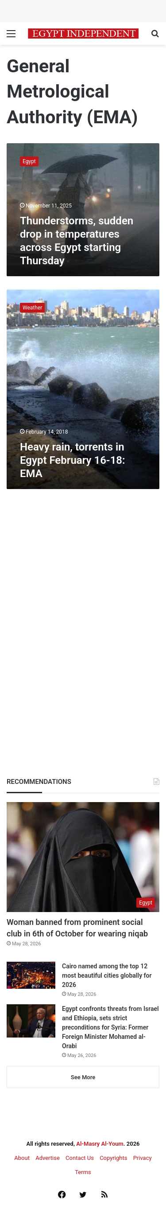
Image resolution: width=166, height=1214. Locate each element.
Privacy (142, 1158)
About (22, 1158)
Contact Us (80, 1158)
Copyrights (113, 1158)
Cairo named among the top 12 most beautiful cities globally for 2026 (107, 975)
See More (83, 1077)
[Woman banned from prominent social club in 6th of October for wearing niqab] (83, 857)
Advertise (47, 1158)
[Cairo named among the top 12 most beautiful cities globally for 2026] (31, 975)
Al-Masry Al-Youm (100, 1143)
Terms (83, 1172)
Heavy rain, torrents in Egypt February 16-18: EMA (72, 460)
